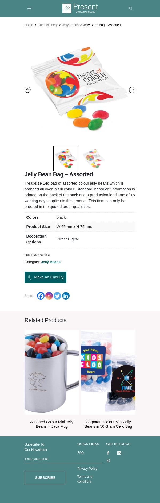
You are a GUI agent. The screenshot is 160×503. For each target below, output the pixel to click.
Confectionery (48, 24)
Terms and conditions (84, 478)
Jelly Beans (70, 24)
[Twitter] (57, 295)
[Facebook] (41, 295)
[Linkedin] (66, 295)
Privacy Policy (87, 468)
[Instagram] (49, 295)
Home (29, 24)
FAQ (80, 452)
